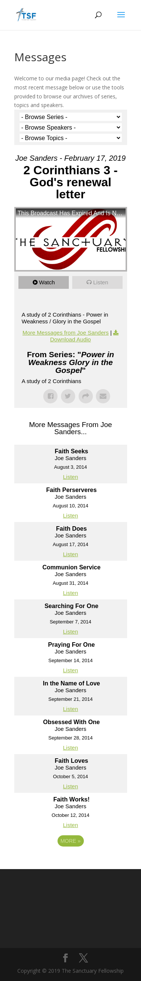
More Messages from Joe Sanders (66, 332)
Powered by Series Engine (71, 861)
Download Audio (70, 339)
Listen (100, 282)
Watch (47, 282)
